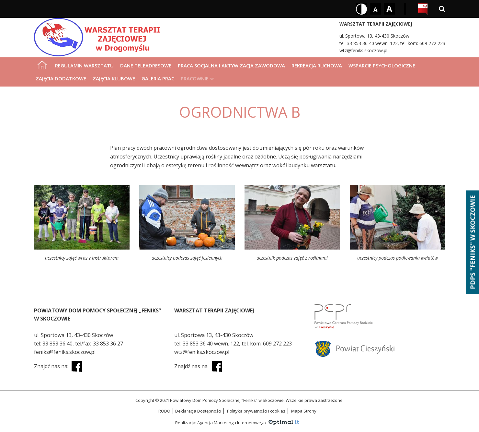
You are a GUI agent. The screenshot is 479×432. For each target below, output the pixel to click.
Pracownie (195, 78)
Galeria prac (158, 78)
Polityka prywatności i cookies (256, 411)
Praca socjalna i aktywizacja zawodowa (231, 65)
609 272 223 (432, 43)
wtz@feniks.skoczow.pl (363, 50)
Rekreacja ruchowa (316, 65)
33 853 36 (358, 43)
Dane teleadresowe (145, 65)
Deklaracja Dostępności (198, 411)
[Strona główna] (42, 64)
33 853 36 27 (108, 343)
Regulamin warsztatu (84, 65)
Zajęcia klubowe (114, 78)
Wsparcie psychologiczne (381, 65)
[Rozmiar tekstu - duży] (389, 9)
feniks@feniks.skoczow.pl (65, 352)
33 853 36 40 (57, 343)
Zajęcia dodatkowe (61, 78)
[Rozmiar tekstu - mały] (375, 9)
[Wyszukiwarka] (442, 9)
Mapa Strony (303, 411)
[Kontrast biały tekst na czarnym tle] (361, 9)
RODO (164, 411)
